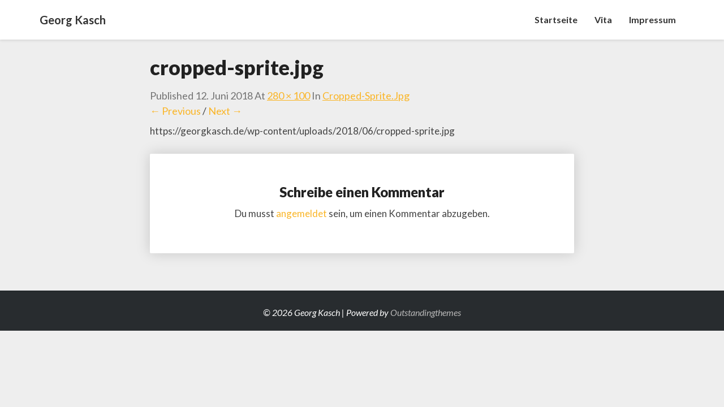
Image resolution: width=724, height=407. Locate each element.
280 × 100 (288, 95)
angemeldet (301, 213)
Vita (603, 19)
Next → (225, 111)
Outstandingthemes (425, 312)
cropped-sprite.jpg (366, 95)
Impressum (652, 19)
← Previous (175, 111)
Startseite (556, 19)
